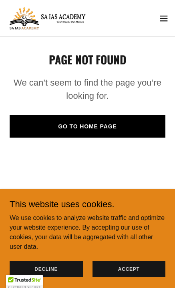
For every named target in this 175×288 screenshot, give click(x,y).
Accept (129, 269)
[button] (164, 18)
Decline (46, 269)
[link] (48, 18)
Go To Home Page (87, 126)
